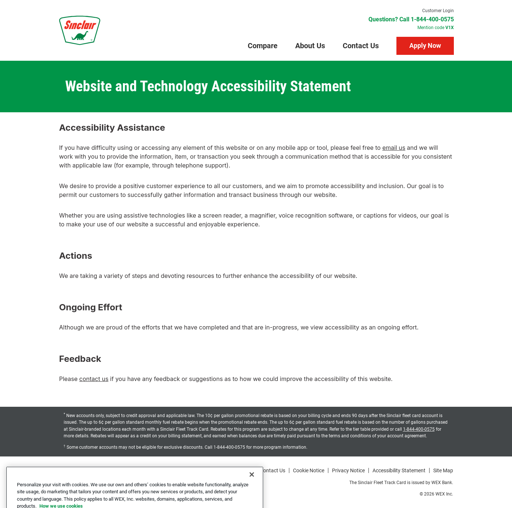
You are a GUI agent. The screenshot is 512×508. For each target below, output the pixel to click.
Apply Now (425, 45)
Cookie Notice (308, 470)
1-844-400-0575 (419, 429)
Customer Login (438, 10)
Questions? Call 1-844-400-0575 (411, 19)
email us (393, 147)
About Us (310, 45)
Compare (263, 45)
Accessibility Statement (399, 470)
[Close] (252, 485)
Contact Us (361, 45)
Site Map (443, 470)
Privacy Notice (348, 470)
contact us (93, 378)
